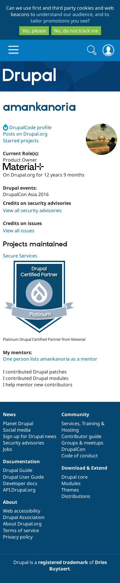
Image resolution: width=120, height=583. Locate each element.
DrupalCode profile (27, 127)
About (10, 502)
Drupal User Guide (23, 477)
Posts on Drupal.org (25, 134)
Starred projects (21, 140)
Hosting (70, 430)
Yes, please (34, 30)
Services (70, 423)
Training (91, 423)
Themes (70, 490)
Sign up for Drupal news (30, 436)
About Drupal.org (22, 523)
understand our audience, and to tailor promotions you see (70, 17)
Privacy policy (18, 537)
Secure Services (20, 255)
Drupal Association (24, 517)
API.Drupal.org (19, 490)
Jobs (7, 449)
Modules (71, 483)
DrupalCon (73, 449)
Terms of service (21, 530)
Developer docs (20, 483)
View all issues (18, 230)
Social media (17, 430)
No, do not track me (76, 30)
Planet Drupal (18, 423)
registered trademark (63, 562)
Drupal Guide (17, 470)
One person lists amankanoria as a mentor (50, 359)
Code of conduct (79, 455)
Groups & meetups (82, 443)
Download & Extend (84, 468)
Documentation (21, 461)
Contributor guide (81, 436)
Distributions (75, 496)
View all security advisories (32, 210)
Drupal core (74, 477)
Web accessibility (21, 511)
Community (75, 414)
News (9, 414)
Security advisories (23, 443)
